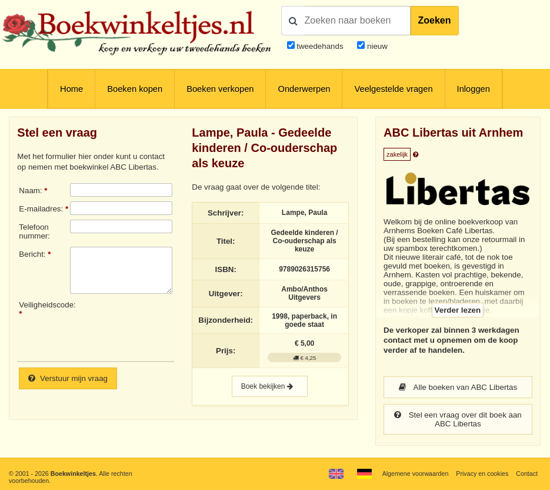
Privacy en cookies (482, 473)
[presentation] (168, 326)
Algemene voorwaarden (415, 473)
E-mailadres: (41, 208)
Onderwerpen (304, 89)
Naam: (30, 190)
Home (71, 89)
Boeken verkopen (220, 89)
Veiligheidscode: (44, 304)
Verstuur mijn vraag (68, 378)
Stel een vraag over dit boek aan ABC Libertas (458, 419)
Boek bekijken (269, 386)
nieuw (376, 46)
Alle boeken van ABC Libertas (458, 387)
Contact (527, 473)
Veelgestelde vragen (393, 89)
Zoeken (434, 20)
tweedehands (319, 46)
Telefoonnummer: (34, 231)
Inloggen (473, 89)
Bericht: (32, 254)
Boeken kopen (134, 89)
